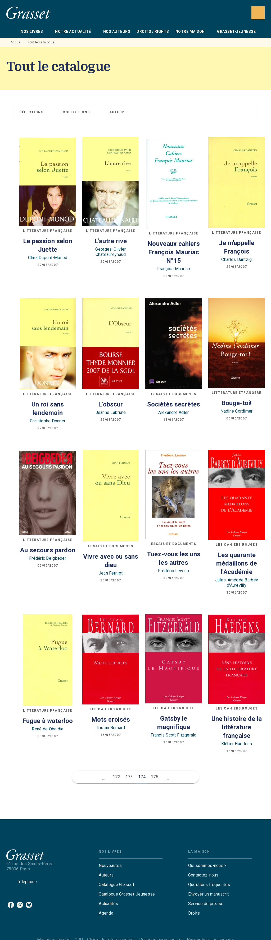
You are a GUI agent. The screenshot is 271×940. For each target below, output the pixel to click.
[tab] (11, 31)
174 (142, 776)
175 (154, 776)
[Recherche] (258, 12)
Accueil (16, 42)
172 (116, 776)
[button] (34, 112)
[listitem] (10, 904)
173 (129, 776)
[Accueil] (28, 12)
